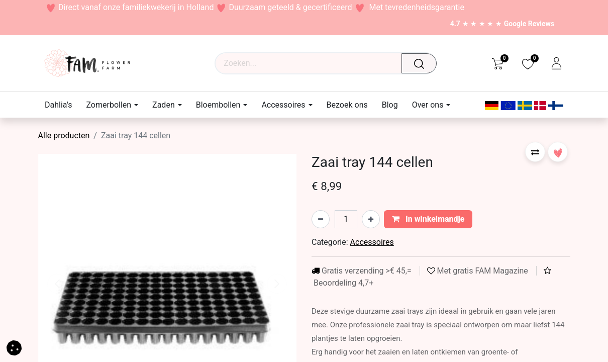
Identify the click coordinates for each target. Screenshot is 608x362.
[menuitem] (62, 105)
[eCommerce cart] (497, 63)
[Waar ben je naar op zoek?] (421, 63)
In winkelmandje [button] (428, 219)
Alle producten (64, 135)
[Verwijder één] (321, 219)
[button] (535, 152)
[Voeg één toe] (371, 219)
